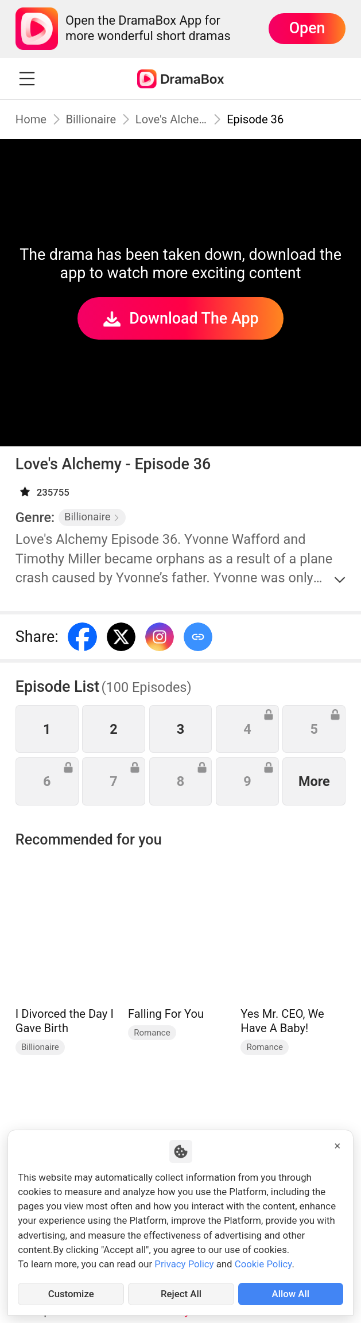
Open (307, 28)
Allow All (290, 1293)
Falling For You (166, 1014)
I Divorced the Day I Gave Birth (64, 1021)
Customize (71, 1293)
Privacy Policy (184, 1264)
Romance (152, 1033)
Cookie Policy (263, 1264)
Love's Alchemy (171, 119)
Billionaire (90, 119)
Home (30, 119)
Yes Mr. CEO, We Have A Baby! (282, 1021)
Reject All (181, 1293)
